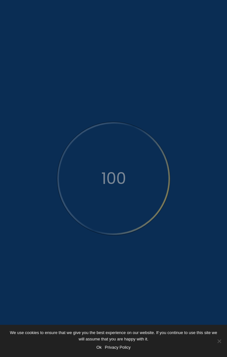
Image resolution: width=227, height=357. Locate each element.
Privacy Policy (118, 347)
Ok (99, 347)
